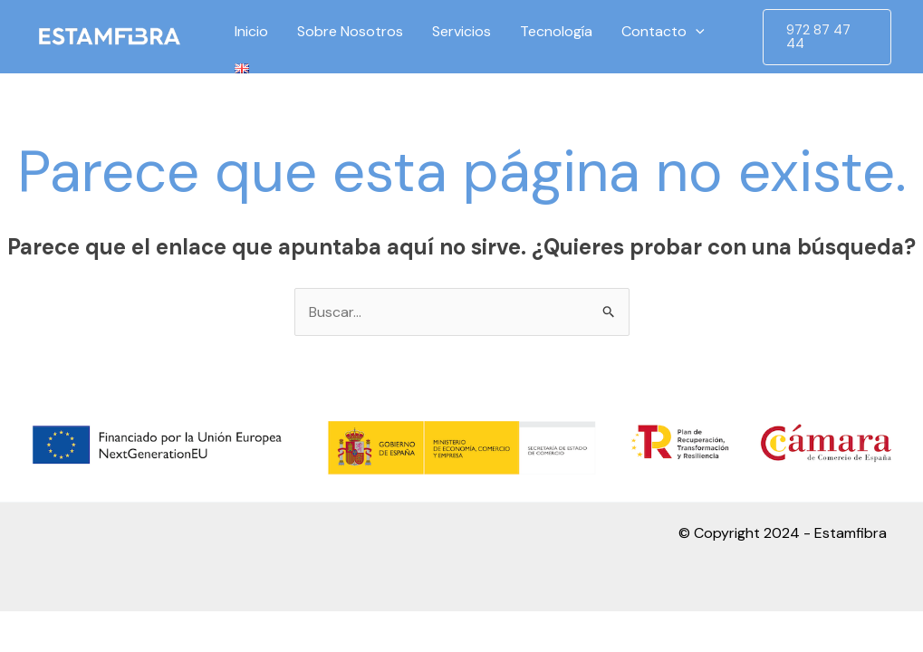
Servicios (461, 31)
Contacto (663, 31)
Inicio (251, 31)
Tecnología (556, 31)
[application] (696, 31)
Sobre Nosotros (350, 31)
